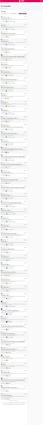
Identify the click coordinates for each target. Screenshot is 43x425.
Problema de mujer (4, 356)
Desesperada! (3, 41)
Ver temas (6, 8)
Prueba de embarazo (4, 210)
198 (7, 404)
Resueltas (22, 13)
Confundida (3, 102)
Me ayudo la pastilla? (4, 172)
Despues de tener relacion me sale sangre (8, 387)
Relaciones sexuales (4, 372)
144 (12, 402)
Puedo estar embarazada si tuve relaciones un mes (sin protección (12, 341)
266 (20, 404)
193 (20, 402)
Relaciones (2, 241)
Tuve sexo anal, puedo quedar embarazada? (8, 179)
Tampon (2, 95)
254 (18, 404)
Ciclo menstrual (3, 256)
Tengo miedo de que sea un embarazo (7, 349)
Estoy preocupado (4, 287)
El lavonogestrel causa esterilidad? (6, 333)
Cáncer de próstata (4, 279)
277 (23, 404)
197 (5, 404)
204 (12, 404)
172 (14, 402)
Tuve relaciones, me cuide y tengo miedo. (7, 118)
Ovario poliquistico (4, 125)
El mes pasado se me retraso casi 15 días (7, 233)
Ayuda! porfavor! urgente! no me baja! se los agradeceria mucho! (11, 187)
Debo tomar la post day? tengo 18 (6, 48)
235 (16, 404)
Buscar (25, 11)
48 (9, 402)
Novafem (2, 318)
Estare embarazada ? (4, 18)
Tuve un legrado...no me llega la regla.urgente (8, 310)
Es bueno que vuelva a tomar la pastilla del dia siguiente (10, 164)
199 (9, 404)
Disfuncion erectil (4, 264)
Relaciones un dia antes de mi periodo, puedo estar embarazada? (11, 156)
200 (11, 404)
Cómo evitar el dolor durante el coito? (7, 272)
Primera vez (3, 64)
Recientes (4, 13)
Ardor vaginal (3, 110)
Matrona (2, 25)
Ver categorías (2, 8)
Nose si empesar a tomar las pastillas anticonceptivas (9, 202)
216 (14, 404)
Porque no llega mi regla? (5, 395)
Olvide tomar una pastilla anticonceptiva (7, 79)
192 (18, 402)
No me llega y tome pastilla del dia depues (8, 133)
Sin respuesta (14, 13)
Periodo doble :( (3, 295)
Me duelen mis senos (4, 195)
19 (7, 402)
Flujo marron (3, 141)
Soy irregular (3, 218)
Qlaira (2, 364)
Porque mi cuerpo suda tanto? (6, 87)
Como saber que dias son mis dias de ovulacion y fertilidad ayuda (11, 56)
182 (16, 402)
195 (23, 402)
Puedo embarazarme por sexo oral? (7, 33)
